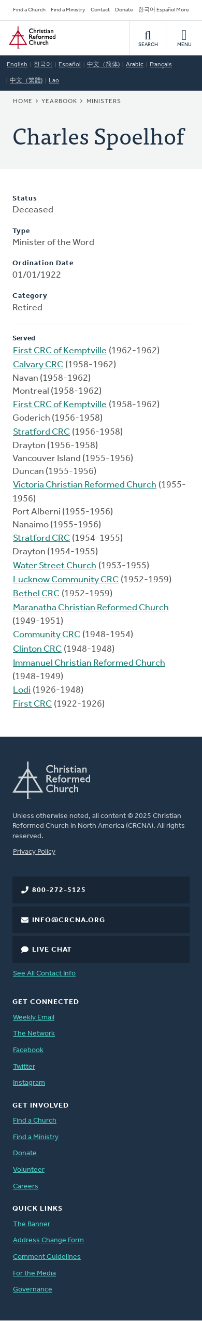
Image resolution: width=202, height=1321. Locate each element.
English (17, 65)
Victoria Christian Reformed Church (84, 485)
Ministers (103, 101)
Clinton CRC (37, 649)
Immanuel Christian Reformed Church (89, 663)
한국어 (43, 65)
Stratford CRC (41, 432)
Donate (124, 10)
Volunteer (29, 1170)
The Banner (31, 1224)
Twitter (24, 1067)
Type (21, 231)
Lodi (22, 690)
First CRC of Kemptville (60, 351)
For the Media (34, 1273)
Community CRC (46, 635)
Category (30, 296)
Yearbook (59, 101)
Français (161, 65)
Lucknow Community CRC (66, 580)
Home (23, 101)
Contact (100, 10)
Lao (54, 81)
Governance (32, 1290)
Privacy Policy (34, 852)
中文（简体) (103, 65)
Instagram (29, 1083)
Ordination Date (43, 263)
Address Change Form (48, 1240)
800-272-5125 (59, 890)
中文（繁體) (26, 81)
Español (70, 65)
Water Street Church (54, 566)
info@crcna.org (68, 920)
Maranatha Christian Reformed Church (91, 608)
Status (24, 199)
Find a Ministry (68, 10)
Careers (25, 1186)
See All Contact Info (44, 974)
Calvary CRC (38, 365)
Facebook (28, 1050)
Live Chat (52, 950)
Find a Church (29, 10)
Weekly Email (33, 1018)
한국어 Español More (163, 10)
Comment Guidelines (47, 1257)
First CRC (32, 704)
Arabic (134, 65)
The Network (34, 1034)
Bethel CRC (36, 594)
